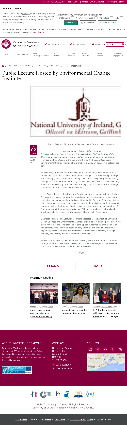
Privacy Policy (37, 32)
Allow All (72, 23)
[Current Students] (78, 44)
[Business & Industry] (87, 55)
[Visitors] (96, 44)
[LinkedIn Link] (113, 349)
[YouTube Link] (105, 349)
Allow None (89, 23)
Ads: (117, 18)
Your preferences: (84, 18)
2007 (64, 66)
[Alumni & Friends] (103, 55)
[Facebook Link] (97, 349)
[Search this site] (122, 44)
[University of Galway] (20, 44)
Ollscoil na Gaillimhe (54, 2)
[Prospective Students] (55, 44)
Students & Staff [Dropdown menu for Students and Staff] (116, 2)
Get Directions (63, 365)
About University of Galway (19, 66)
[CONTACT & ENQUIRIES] (83, 419)
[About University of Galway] (41, 55)
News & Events (40, 66)
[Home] (3, 66)
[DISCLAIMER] (23, 419)
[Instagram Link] (90, 349)
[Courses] (8, 55)
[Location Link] (106, 369)
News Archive (54, 66)
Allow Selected (108, 23)
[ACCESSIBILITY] (104, 419)
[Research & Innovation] (73, 55)
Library (73, 2)
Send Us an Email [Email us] (64, 369)
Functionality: (63, 18)
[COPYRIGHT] (62, 419)
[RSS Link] (120, 349)
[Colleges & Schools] (58, 55)
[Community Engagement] (118, 55)
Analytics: (104, 18)
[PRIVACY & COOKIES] (42, 419)
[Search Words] (115, 44)
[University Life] (23, 55)
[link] (34, 394)
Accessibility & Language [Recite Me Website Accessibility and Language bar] (92, 2)
